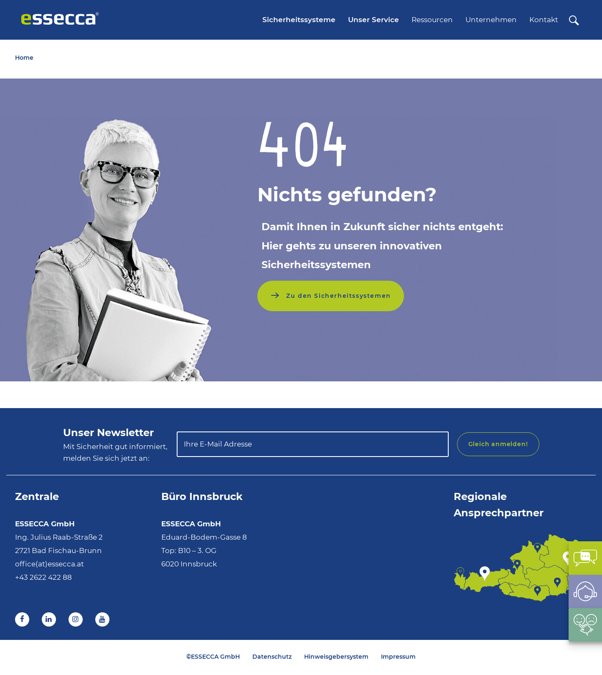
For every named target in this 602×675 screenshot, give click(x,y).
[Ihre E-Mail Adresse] (313, 444)
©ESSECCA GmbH (213, 656)
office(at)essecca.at (49, 564)
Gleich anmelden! (498, 444)
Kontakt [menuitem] (543, 19)
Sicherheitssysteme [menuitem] (298, 19)
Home (24, 57)
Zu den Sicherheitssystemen (337, 295)
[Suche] (574, 20)
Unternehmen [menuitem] (491, 19)
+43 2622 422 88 (43, 577)
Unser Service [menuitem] (373, 19)
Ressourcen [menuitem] (432, 19)
